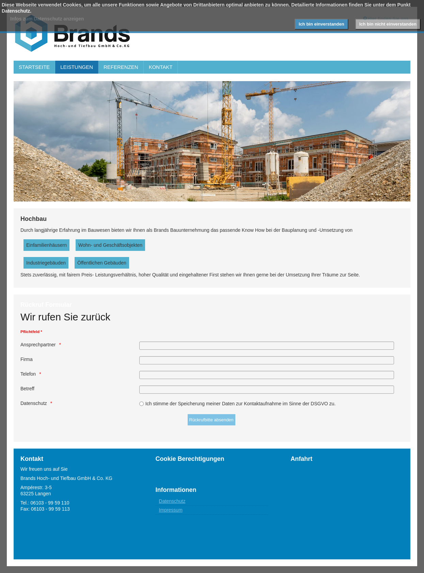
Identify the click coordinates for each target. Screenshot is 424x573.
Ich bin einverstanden (321, 24)
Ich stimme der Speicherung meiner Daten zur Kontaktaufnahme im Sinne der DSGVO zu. (240, 403)
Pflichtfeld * (31, 331)
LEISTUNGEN (76, 67)
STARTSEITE (34, 67)
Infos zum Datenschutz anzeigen (47, 18)
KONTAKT (161, 67)
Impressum (171, 510)
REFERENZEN (121, 67)
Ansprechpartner (38, 344)
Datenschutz (33, 403)
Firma (26, 359)
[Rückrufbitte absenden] (211, 419)
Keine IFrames (347, 503)
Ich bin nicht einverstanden (388, 24)
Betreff (27, 388)
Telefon (28, 374)
